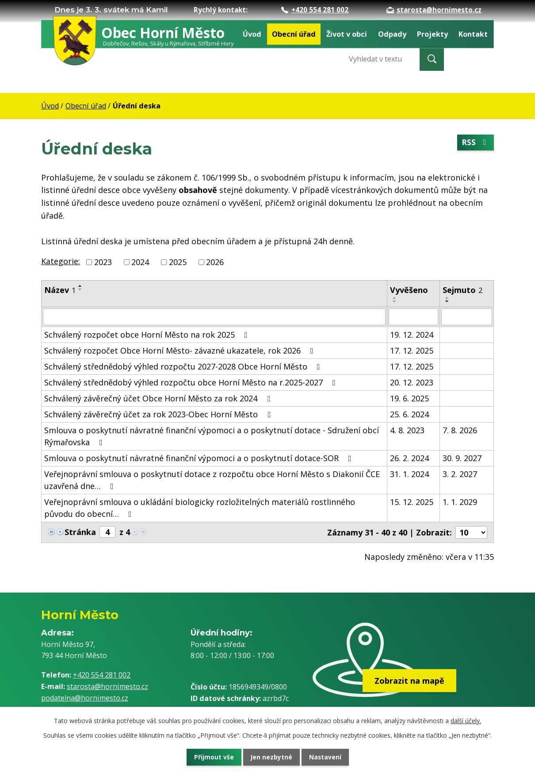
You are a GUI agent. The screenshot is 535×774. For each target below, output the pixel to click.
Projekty (432, 34)
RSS (475, 143)
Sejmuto (462, 290)
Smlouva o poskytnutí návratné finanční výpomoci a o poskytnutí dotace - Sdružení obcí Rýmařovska (211, 436)
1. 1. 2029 (460, 502)
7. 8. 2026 (460, 430)
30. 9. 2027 (462, 458)
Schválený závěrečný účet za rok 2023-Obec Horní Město (159, 414)
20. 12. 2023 (411, 382)
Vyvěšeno (409, 290)
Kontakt (473, 34)
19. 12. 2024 (411, 334)
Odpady (392, 34)
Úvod (252, 34)
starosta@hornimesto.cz (434, 9)
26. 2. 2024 (409, 458)
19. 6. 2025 (409, 398)
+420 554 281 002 (314, 9)
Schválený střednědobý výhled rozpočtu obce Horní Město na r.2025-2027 (191, 382)
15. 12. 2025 (411, 502)
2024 (140, 262)
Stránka (80, 532)
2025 (178, 262)
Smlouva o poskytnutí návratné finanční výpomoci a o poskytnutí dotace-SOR (199, 458)
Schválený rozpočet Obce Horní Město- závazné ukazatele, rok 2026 (180, 350)
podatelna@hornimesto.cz (84, 698)
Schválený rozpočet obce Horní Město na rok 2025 (147, 334)
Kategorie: (60, 261)
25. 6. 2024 (409, 414)
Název (60, 290)
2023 (103, 262)
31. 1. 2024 (409, 474)
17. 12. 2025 (411, 350)
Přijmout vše (210, 756)
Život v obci (346, 34)
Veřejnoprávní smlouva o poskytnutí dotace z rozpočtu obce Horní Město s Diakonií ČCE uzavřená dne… (212, 480)
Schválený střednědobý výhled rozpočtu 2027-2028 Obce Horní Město (184, 366)
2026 (215, 262)
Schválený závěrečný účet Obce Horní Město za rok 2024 (159, 398)
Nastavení (329, 756)
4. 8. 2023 (407, 430)
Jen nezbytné (271, 756)
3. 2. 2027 (460, 474)
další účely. (466, 720)
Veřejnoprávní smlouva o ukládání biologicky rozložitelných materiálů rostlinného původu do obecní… (199, 508)
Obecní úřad (294, 34)
